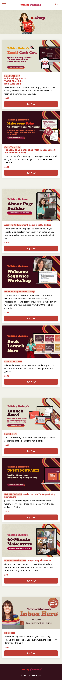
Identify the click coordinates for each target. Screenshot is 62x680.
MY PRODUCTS (35, 675)
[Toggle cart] (56, 4)
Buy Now (31, 104)
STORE (23, 675)
